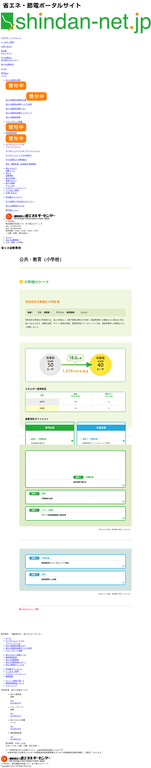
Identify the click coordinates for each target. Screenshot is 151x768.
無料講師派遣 (11, 657)
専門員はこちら (12, 210)
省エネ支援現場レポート (16, 662)
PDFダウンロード (28, 609)
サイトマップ (11, 686)
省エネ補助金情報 (13, 117)
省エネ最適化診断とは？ (16, 109)
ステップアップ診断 (14, 651)
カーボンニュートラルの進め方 (19, 155)
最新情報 (9, 676)
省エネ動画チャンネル (15, 665)
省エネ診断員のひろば (15, 206)
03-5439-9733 (15, 716)
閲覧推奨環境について (15, 683)
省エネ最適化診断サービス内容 (19, 104)
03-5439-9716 (15, 739)
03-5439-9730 (15, 729)
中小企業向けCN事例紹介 (16, 160)
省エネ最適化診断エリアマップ (19, 113)
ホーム (8, 238)
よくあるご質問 (7, 42)
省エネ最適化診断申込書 (26, 100)
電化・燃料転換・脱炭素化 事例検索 (21, 164)
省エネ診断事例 (12, 240)
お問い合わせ (6, 47)
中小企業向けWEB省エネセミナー (20, 202)
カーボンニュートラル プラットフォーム (23, 151)
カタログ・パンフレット (11, 38)
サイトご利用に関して (15, 681)
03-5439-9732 (15, 703)
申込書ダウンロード (14, 197)
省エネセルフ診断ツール (16, 655)
